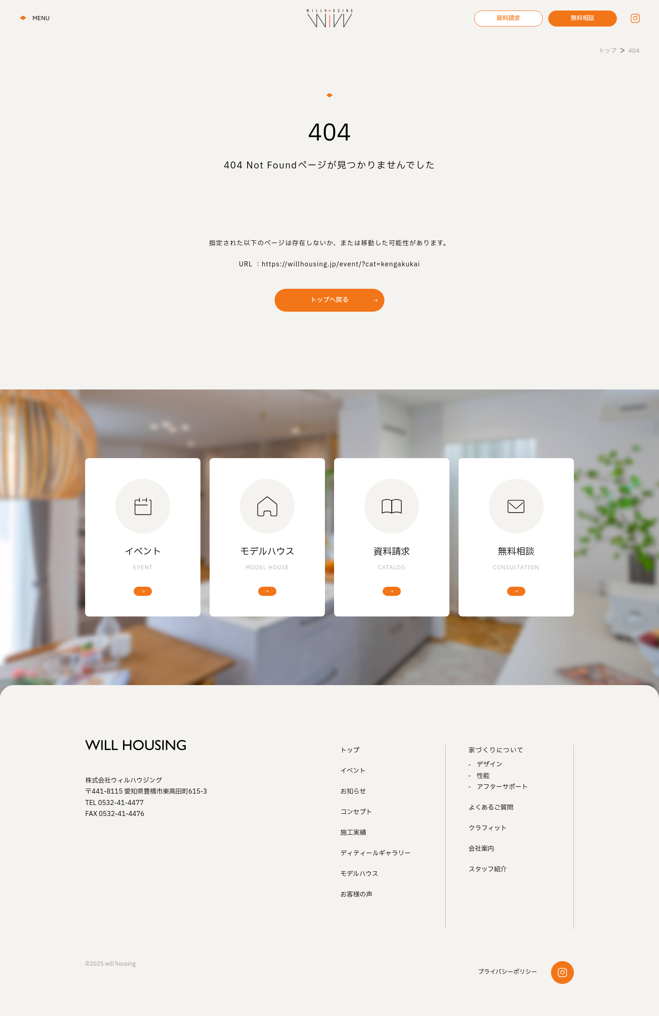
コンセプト (356, 812)
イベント (353, 771)
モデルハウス (359, 874)
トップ (350, 750)
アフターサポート (502, 787)
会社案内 (481, 849)
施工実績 (353, 833)
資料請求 (508, 18)
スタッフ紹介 (488, 869)
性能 (483, 776)
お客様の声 (356, 894)
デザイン (489, 764)
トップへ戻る (329, 300)
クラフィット (488, 828)
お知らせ (353, 791)
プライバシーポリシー (507, 972)
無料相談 (582, 18)
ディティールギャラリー (375, 853)
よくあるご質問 (491, 807)
